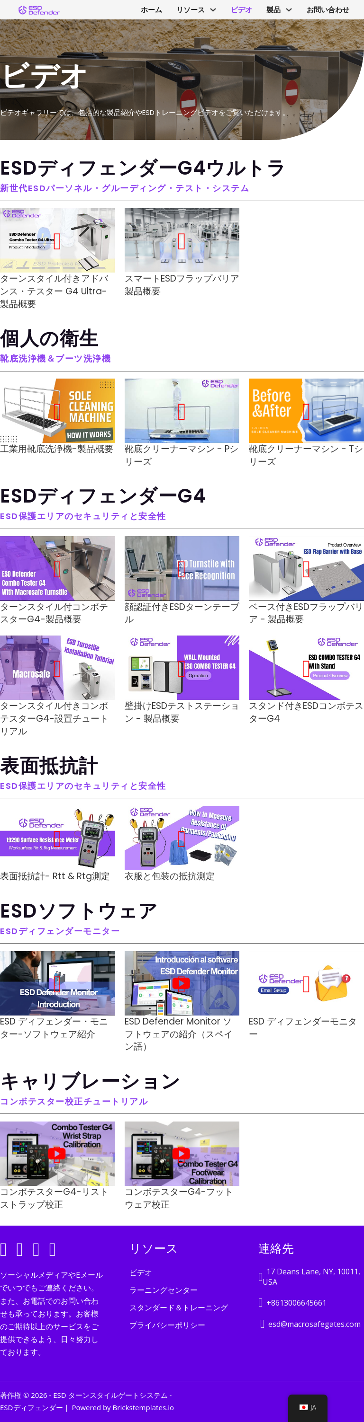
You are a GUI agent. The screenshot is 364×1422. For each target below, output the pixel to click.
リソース (190, 10)
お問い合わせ (328, 10)
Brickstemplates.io (143, 1407)
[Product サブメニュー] (288, 9)
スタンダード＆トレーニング (178, 1307)
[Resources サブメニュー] (213, 9)
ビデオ (241, 10)
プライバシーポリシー (167, 1325)
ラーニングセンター (163, 1290)
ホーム (151, 10)
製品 (273, 10)
